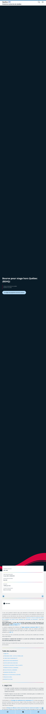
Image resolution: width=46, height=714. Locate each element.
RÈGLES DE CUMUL (8, 677)
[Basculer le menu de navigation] (43, 2)
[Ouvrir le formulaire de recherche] (39, 2)
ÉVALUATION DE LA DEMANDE (10, 670)
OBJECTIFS (6, 653)
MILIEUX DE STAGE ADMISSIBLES (11, 660)
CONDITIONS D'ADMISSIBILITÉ (10, 658)
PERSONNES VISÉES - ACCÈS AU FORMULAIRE (13, 656)
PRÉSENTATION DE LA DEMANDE (11, 667)
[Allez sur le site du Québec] (6, 2)
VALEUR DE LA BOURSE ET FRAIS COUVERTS (13, 665)
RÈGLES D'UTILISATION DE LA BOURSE (12, 674)
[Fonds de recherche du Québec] (11, 4)
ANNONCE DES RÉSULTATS (10, 672)
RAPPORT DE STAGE (8, 679)
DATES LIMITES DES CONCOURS (11, 663)
